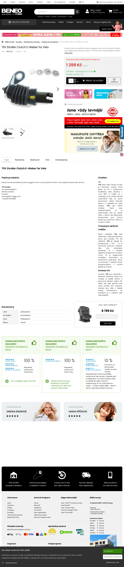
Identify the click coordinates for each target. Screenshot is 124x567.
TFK (24, 51)
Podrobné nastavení (112, 557)
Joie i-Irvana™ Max (67, 508)
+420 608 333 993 (96, 513)
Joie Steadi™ (65, 505)
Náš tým (80, 22)
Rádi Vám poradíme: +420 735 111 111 (109, 2)
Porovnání (38, 510)
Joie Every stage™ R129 (69, 510)
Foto (49, 160)
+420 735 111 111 (95, 509)
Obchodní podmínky (14, 515)
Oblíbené (37, 508)
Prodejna (40, 2)
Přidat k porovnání (73, 104)
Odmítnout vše (112, 562)
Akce (5, 2)
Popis (7, 160)
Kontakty (72, 2)
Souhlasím (108, 551)
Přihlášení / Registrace (97, 12)
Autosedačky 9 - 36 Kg (64, 17)
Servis (31, 2)
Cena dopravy (63, 160)
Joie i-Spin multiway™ (107, 304)
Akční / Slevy (110, 29)
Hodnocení (36, 160)
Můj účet (95, 10)
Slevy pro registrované (102, 22)
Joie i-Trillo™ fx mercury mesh (71, 503)
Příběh (61, 22)
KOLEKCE (47, 17)
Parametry (20, 160)
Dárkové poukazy (49, 22)
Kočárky (53, 17)
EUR (81, 2)
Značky (12, 2)
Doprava (22, 2)
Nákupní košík (117, 12)
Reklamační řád (13, 517)
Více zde (108, 323)
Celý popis (68, 53)
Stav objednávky (60, 2)
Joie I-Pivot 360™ (67, 512)
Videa (48, 2)
